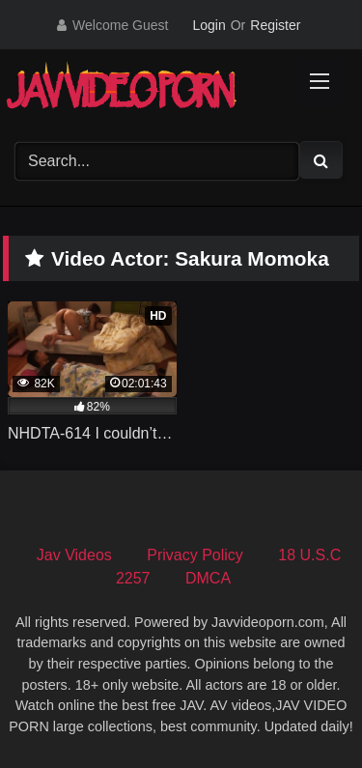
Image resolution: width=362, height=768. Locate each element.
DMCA (208, 578)
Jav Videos (74, 555)
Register (275, 25)
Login (208, 25)
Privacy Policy (195, 555)
